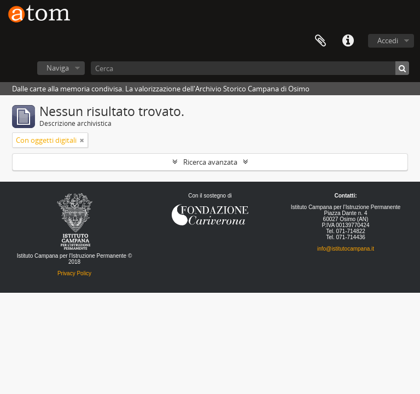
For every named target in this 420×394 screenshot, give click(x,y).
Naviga (57, 68)
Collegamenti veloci (347, 41)
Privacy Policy (74, 273)
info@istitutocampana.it (345, 249)
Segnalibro (320, 41)
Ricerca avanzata (210, 162)
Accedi (387, 40)
